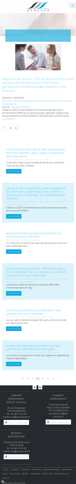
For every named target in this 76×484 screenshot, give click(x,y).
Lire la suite (8, 119)
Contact (25, 474)
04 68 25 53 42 (60, 410)
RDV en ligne (14, 474)
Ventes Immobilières (51, 470)
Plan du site (47, 474)
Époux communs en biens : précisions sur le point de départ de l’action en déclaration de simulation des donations (36, 272)
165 (53, 378)
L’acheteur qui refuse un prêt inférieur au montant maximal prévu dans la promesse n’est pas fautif (35, 153)
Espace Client (67, 470)
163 (43, 378)
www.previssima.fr (21, 107)
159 (23, 378)
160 (28, 378)
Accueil (6, 470)
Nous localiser (18, 423)
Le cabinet (15, 470)
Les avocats (26, 470)
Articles (6, 478)
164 (48, 378)
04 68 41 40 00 (18, 414)
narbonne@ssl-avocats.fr (16, 417)
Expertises (37, 470)
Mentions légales (61, 474)
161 (33, 378)
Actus (5, 474)
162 (38, 378)
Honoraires (35, 474)
